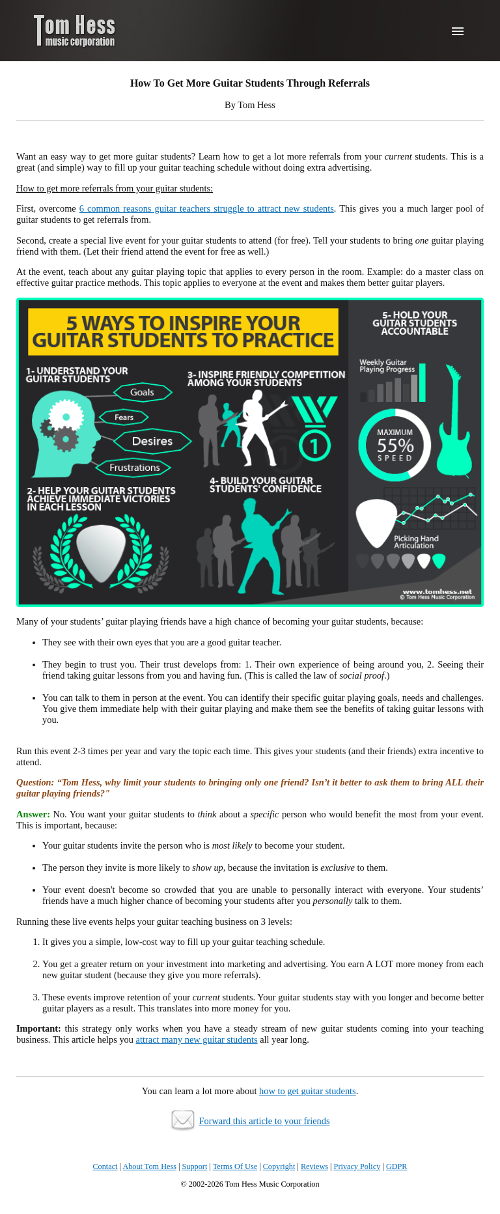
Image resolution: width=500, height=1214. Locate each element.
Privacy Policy (357, 1166)
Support (195, 1166)
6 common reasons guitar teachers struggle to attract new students (206, 208)
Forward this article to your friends (264, 1121)
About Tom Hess (149, 1166)
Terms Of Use (235, 1166)
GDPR (397, 1166)
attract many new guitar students (197, 1039)
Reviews (314, 1166)
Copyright (279, 1166)
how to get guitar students (307, 1091)
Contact (104, 1166)
